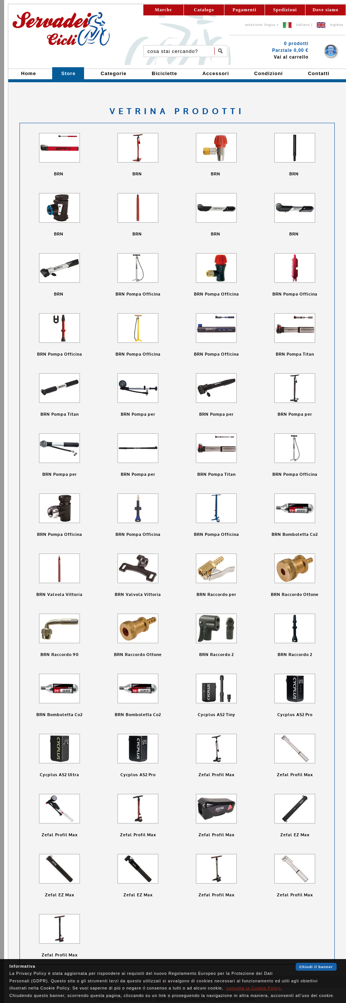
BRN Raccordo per (216, 594)
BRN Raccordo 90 (60, 655)
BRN (59, 174)
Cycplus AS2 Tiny (216, 715)
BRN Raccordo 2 (216, 655)
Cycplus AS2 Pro (295, 715)
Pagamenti (245, 9)
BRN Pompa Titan (295, 354)
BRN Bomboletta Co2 (295, 534)
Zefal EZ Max (295, 835)
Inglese (336, 25)
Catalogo (204, 9)
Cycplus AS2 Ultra (59, 775)
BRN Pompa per (138, 414)
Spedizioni (285, 9)
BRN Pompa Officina (138, 294)
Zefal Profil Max (217, 775)
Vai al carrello (291, 57)
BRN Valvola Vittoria (59, 594)
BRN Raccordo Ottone (295, 594)
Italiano (303, 25)
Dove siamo (325, 9)
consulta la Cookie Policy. (254, 988)
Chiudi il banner (316, 967)
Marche (163, 9)
